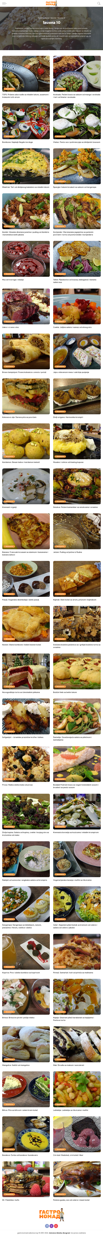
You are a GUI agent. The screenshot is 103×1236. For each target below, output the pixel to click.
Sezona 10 (9, 89)
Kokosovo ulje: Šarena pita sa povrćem (19, 417)
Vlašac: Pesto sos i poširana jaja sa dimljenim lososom (76, 142)
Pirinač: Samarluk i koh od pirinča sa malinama (73, 973)
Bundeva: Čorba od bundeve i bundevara (20, 1155)
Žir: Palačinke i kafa (10, 1200)
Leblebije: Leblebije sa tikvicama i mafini (70, 1110)
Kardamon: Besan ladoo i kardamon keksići (21, 462)
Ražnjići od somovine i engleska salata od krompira (24, 880)
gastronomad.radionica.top (27, 1233)
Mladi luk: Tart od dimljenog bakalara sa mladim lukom (25, 187)
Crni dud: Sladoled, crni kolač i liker (68, 1155)
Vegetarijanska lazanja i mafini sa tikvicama (72, 880)
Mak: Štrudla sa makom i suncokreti (68, 1065)
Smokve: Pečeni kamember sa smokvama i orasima (75, 507)
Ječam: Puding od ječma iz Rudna (67, 552)
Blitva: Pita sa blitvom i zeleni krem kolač (20, 1110)
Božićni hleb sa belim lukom (65, 692)
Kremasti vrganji (9, 507)
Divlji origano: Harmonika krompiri (68, 417)
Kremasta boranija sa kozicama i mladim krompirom (76, 832)
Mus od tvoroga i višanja (13, 280)
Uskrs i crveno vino (10, 327)
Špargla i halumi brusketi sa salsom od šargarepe (74, 187)
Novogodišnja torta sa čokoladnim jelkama (21, 692)
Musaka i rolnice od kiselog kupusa (68, 462)
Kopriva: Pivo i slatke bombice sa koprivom (21, 973)
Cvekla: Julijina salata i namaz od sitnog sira (72, 327)
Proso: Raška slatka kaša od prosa (17, 785)
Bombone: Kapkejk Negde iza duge (17, 142)
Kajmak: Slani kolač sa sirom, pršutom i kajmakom (74, 600)
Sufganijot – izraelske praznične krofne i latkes (22, 737)
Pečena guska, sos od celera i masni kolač (71, 1200)
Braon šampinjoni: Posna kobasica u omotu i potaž (24, 372)
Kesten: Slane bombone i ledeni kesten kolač (21, 645)
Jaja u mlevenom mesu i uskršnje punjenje (71, 372)
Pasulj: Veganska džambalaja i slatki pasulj (20, 600)
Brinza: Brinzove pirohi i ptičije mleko (18, 1017)
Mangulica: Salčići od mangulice (16, 1065)
